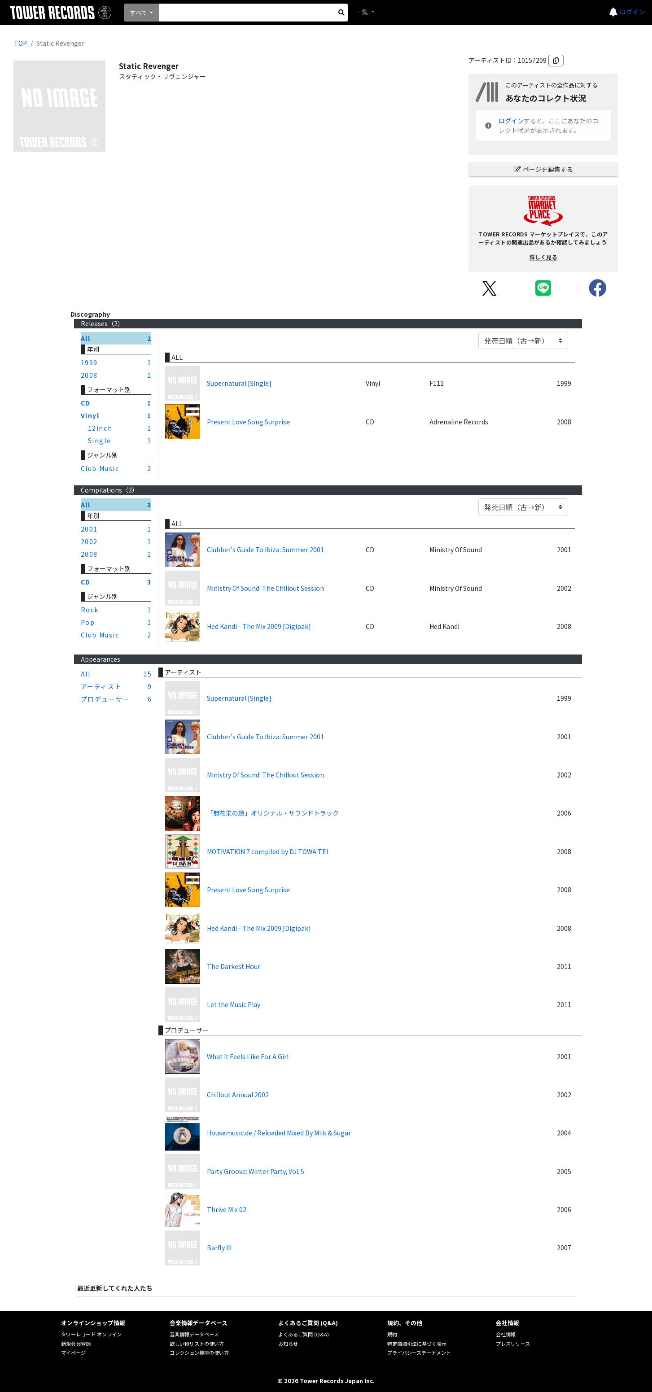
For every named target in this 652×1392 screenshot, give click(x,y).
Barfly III (219, 1247)
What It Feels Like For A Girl (248, 1056)
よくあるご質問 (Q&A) (303, 1334)
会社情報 (506, 1334)
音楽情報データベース (194, 1334)
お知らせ (288, 1343)
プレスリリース (513, 1343)
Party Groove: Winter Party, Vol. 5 (255, 1171)
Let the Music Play (233, 1004)
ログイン (632, 11)
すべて (139, 12)
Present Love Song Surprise (248, 421)
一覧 (362, 11)
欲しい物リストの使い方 (197, 1343)
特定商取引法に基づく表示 (416, 1343)
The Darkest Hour (233, 966)
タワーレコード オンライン (91, 1334)
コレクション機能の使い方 (199, 1352)
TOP (20, 43)
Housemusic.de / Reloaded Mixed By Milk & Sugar (279, 1132)
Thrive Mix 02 (226, 1209)
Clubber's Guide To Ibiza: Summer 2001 (265, 549)
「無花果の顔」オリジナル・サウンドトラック (273, 812)
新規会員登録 (76, 1343)
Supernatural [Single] (239, 383)
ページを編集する (543, 169)
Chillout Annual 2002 (238, 1094)
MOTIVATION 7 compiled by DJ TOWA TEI (267, 851)
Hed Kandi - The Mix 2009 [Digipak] (259, 626)
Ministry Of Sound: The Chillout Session (265, 588)
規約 (392, 1334)
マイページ (73, 1352)
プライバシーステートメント (419, 1352)
